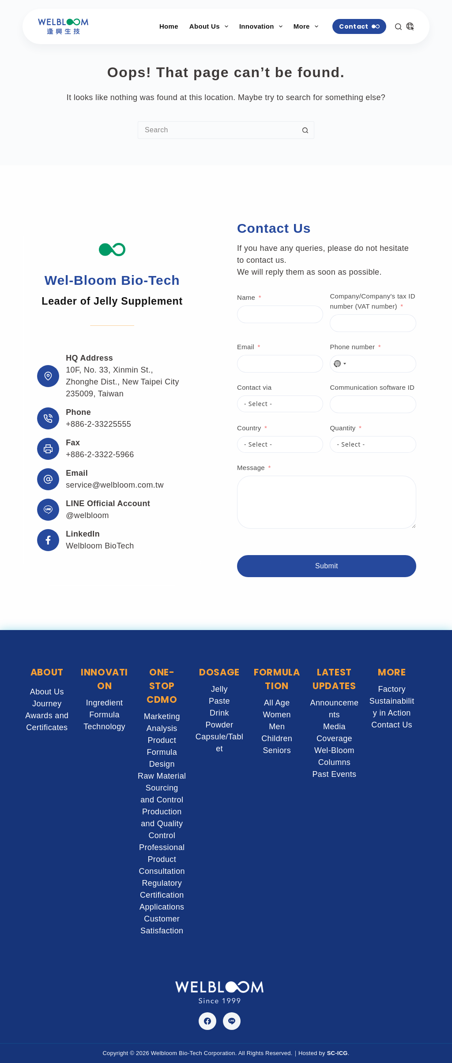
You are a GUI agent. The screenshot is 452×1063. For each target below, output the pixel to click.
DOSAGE (219, 672)
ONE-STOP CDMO (162, 686)
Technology (104, 726)
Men (277, 726)
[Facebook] (207, 1021)
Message (251, 467)
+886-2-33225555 (98, 424)
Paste (219, 701)
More (308, 26)
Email (245, 347)
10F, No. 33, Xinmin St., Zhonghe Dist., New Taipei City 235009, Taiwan (122, 382)
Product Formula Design (162, 752)
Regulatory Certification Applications (161, 895)
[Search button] (305, 130)
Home (168, 26)
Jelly (219, 689)
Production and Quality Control (162, 823)
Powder (219, 724)
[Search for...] (217, 130)
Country (249, 428)
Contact (359, 26)
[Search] (398, 26)
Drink (219, 713)
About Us (210, 26)
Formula (104, 714)
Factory (392, 689)
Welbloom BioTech (100, 545)
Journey (47, 703)
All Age (277, 702)
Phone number (352, 347)
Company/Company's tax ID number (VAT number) (372, 301)
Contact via (254, 387)
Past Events (334, 774)
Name (246, 297)
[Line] (232, 1021)
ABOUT (47, 672)
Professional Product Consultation (162, 859)
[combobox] (339, 363)
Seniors (277, 750)
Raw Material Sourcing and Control (162, 788)
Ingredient (104, 702)
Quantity (342, 428)
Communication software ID (372, 387)
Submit (326, 566)
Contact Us (391, 724)
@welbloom (87, 515)
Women (277, 714)
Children (276, 738)
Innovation (262, 26)
